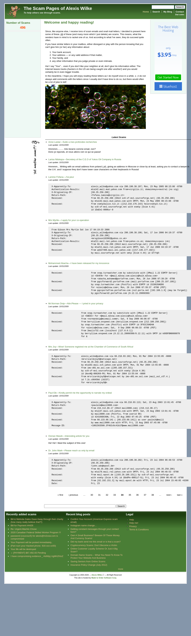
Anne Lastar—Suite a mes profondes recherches (72, 142)
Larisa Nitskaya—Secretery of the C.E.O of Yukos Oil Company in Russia (84, 159)
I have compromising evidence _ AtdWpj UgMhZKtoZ (37, 556)
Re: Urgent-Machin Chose (24, 529)
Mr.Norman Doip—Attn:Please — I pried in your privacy (75, 303)
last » (179, 494)
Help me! (133, 522)
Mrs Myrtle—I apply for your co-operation (68, 220)
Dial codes (179, 15)
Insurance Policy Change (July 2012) (89, 564)
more (120, 569)
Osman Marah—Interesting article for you (69, 436)
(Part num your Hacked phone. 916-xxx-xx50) (33, 545)
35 (130, 494)
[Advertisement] (22, 84)
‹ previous (73, 494)
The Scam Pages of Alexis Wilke (58, 8)
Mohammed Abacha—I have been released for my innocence (78, 263)
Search (156, 11)
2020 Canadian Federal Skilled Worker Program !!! (36, 532)
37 (145, 494)
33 (114, 494)
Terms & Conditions (139, 529)
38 (152, 494)
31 (99, 494)
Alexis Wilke (97, 575)
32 (107, 494)
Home (146, 11)
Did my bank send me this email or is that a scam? (96, 541)
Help (131, 519)
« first (60, 494)
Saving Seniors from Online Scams (88, 561)
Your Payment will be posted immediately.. (32, 542)
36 (137, 494)
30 (92, 494)
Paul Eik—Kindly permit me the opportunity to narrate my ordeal (80, 392)
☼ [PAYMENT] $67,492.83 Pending (28, 552)
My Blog (167, 11)
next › (169, 494)
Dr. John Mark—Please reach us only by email (71, 450)
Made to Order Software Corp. (104, 578)
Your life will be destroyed (23, 549)
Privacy (133, 526)
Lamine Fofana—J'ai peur (61, 177)
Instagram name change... (84, 525)
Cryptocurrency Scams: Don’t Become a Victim (94, 545)
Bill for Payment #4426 (22, 525)
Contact (180, 11)
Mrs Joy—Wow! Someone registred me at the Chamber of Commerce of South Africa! (90, 346)
